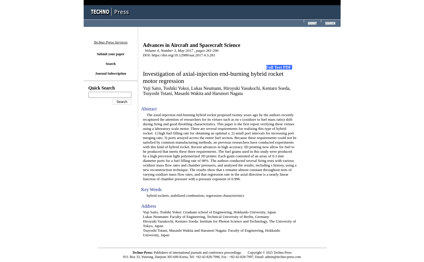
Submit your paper (110, 54)
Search (111, 64)
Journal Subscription (110, 74)
